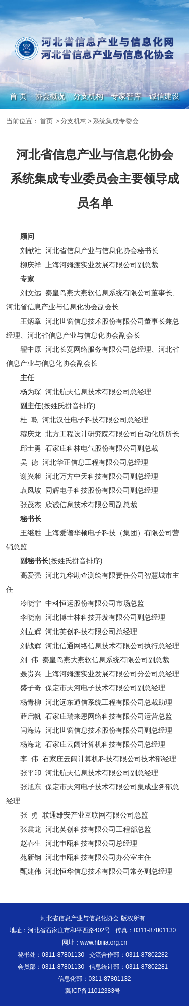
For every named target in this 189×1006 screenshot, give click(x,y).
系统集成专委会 (116, 121)
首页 (46, 121)
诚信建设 (164, 96)
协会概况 (50, 96)
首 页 (18, 96)
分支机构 (88, 96)
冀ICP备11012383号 (92, 990)
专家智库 (126, 96)
